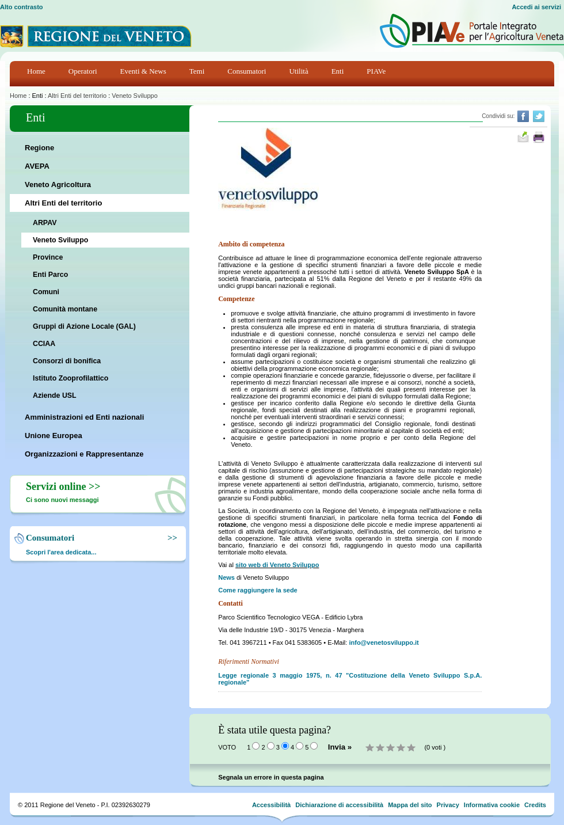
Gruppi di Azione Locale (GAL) (84, 326)
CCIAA (44, 344)
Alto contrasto (21, 6)
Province (48, 257)
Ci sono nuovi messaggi (62, 499)
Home (36, 71)
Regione (39, 147)
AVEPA (37, 166)
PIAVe (376, 71)
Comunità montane (65, 309)
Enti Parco (50, 275)
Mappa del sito (410, 804)
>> (170, 537)
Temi (197, 71)
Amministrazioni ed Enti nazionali (84, 417)
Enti (337, 71)
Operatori (82, 71)
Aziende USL (55, 395)
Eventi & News (143, 71)
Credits (535, 804)
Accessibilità (271, 804)
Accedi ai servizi (536, 6)
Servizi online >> (63, 486)
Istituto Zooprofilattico (70, 378)
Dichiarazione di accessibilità (339, 804)
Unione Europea (53, 435)
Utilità (298, 71)
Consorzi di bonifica (67, 361)
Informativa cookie (492, 804)
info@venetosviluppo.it (383, 642)
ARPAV (44, 223)
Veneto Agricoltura (58, 184)
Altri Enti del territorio (77, 95)
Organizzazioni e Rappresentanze (84, 454)
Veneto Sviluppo (135, 95)
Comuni (46, 292)
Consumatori (246, 71)
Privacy (448, 804)
